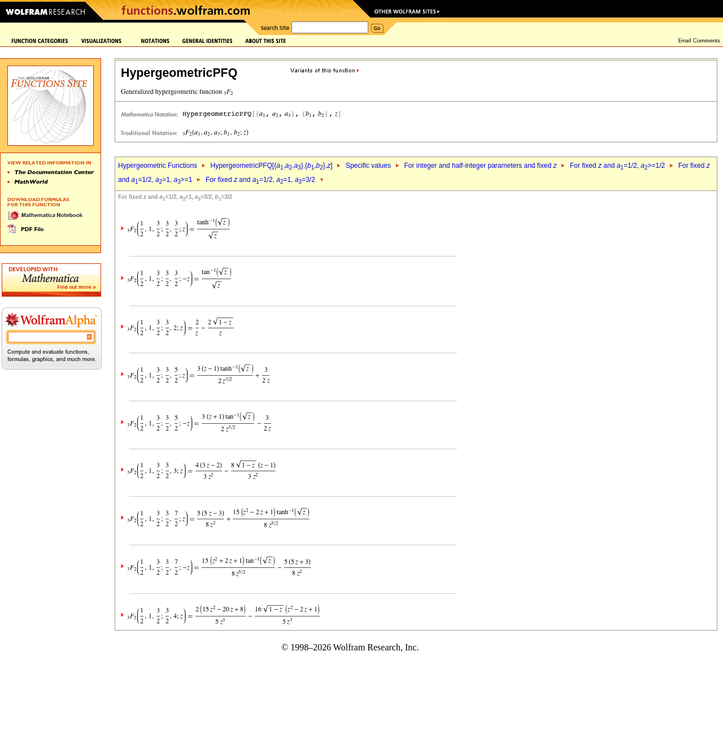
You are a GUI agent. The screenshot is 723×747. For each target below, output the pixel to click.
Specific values (368, 166)
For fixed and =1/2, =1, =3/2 (260, 180)
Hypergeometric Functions (157, 166)
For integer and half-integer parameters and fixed (480, 166)
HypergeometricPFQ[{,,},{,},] (271, 166)
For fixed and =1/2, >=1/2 (617, 166)
